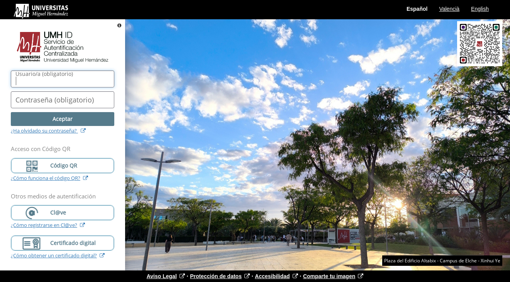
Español (417, 9)
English (480, 9)
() (44, 74)
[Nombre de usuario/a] (62, 78)
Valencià (449, 9)
